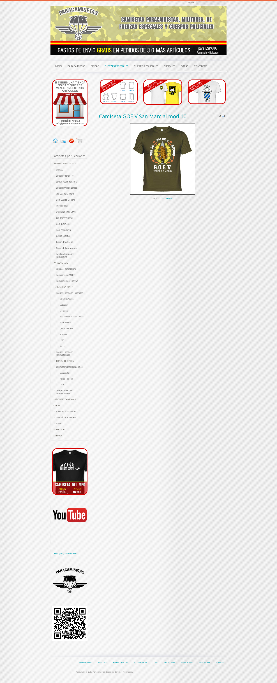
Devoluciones (169, 662)
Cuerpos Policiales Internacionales (64, 392)
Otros (62, 384)
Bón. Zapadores (63, 229)
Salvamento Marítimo (66, 411)
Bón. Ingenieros (63, 223)
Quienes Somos (85, 662)
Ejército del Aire (66, 328)
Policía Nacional (66, 378)
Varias (59, 423)
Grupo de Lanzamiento (66, 248)
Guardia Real (65, 322)
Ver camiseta (166, 198)
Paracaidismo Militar (65, 275)
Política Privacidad (120, 662)
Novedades (59, 429)
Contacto (219, 662)
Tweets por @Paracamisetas (64, 553)
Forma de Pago (187, 662)
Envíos (155, 662)
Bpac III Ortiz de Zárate (66, 187)
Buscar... (191, 2)
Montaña (64, 310)
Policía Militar (62, 205)
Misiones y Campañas (65, 399)
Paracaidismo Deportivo (67, 280)
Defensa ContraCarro (66, 211)
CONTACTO (200, 66)
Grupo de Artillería (64, 242)
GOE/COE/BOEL (66, 299)
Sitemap (58, 435)
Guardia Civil (65, 372)
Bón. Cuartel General (65, 199)
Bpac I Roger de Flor (65, 175)
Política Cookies (140, 662)
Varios (62, 346)
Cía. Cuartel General (65, 193)
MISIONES (169, 66)
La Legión (64, 304)
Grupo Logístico (63, 235)
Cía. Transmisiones (64, 217)
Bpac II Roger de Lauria (66, 181)
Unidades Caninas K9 (65, 417)
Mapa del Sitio (204, 662)
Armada (63, 334)
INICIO (58, 66)
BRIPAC (59, 169)
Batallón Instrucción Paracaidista (65, 255)
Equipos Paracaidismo (66, 268)
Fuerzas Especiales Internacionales (64, 353)
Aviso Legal (102, 662)
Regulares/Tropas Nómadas (72, 316)
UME (62, 340)
